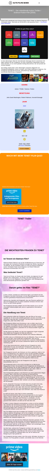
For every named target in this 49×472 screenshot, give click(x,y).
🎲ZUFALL (24, 50)
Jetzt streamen (24, 56)
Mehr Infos (13, 56)
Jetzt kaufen (35, 56)
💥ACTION (9, 35)
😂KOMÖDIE (9, 42)
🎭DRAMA (16, 35)
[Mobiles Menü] (39, 3)
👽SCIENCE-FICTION (32, 42)
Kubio (39, 470)
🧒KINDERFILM (40, 35)
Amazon (22, 145)
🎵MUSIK (24, 42)
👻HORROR (32, 35)
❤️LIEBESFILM (16, 42)
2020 (24, 106)
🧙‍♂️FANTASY (24, 35)
